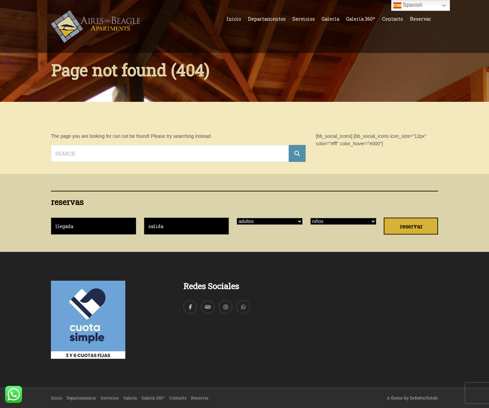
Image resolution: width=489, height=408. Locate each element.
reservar (411, 226)
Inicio (234, 19)
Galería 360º (360, 19)
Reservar (420, 19)
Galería (330, 19)
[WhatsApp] (243, 307)
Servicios (303, 19)
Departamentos (267, 19)
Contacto (392, 19)
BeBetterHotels (424, 398)
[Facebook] (190, 307)
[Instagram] (225, 307)
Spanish (407, 5)
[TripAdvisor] (208, 307)
